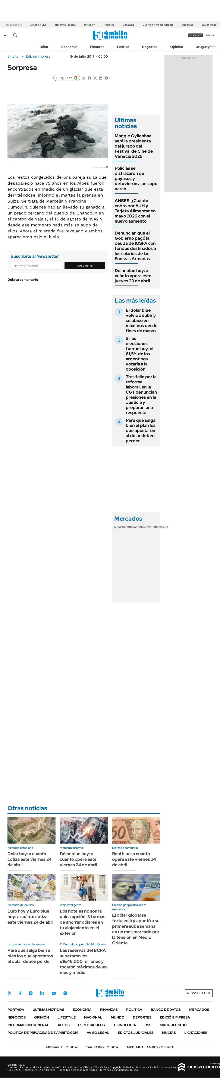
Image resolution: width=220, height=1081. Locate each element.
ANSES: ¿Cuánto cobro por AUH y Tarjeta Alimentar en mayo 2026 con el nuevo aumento (135, 211)
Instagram (31, 993)
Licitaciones (195, 1032)
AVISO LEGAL (98, 1032)
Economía (69, 47)
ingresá (210, 35)
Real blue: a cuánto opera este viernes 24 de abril (134, 859)
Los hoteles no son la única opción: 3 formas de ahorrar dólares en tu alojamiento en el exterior (82, 922)
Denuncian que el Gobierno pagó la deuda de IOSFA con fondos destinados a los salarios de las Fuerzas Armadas (135, 245)
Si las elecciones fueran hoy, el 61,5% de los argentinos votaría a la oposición (139, 354)
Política (123, 47)
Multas (169, 1032)
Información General (28, 1025)
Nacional (93, 1017)
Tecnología (124, 1025)
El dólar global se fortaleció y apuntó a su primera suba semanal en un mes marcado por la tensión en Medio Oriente (136, 929)
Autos (64, 1025)
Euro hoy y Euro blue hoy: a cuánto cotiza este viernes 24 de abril (30, 916)
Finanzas (97, 47)
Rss (148, 1025)
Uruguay (203, 47)
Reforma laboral (65, 24)
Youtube (53, 993)
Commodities (147, 527)
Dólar (44, 47)
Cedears (162, 527)
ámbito (13, 56)
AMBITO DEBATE (150, 1047)
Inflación (89, 24)
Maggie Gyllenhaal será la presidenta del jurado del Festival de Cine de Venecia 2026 (134, 146)
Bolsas (132, 527)
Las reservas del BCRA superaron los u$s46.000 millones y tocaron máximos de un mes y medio (83, 961)
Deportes (142, 1017)
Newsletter (210, 46)
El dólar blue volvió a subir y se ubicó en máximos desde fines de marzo (142, 320)
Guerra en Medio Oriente (158, 24)
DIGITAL (62, 1047)
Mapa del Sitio (173, 1025)
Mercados (199, 1009)
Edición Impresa (175, 1017)
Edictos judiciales (136, 1032)
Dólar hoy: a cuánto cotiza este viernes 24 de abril (29, 859)
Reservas (187, 24)
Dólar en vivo (38, 24)
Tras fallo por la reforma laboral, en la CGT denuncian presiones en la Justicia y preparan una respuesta (141, 394)
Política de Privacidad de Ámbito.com (42, 1032)
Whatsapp (65, 993)
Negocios (149, 47)
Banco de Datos (166, 1009)
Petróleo (109, 24)
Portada (15, 1009)
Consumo (128, 24)
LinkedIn (42, 993)
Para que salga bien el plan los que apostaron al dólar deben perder (140, 430)
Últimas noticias (48, 1009)
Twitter (9, 993)
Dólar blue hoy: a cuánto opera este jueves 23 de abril (133, 276)
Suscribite (85, 265)
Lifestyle (66, 1017)
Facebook (20, 993)
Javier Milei (209, 24)
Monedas (120, 527)
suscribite (196, 35)
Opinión (176, 47)
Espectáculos (91, 1025)
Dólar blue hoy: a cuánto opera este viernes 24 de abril (78, 859)
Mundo (117, 1017)
